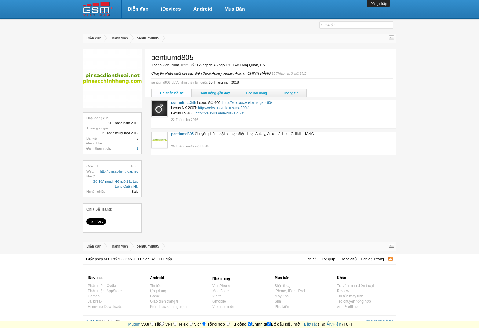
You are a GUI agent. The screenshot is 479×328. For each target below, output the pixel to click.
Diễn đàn (138, 9)
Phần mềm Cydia (102, 286)
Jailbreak (95, 301)
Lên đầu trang (372, 259)
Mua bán (282, 278)
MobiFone (220, 291)
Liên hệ (311, 259)
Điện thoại (283, 286)
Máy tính (282, 296)
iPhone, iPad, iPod (290, 291)
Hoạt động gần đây (214, 93)
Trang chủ (348, 259)
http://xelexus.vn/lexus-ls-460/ (220, 113)
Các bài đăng (256, 93)
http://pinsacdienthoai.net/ (119, 171)
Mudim (134, 324)
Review (343, 291)
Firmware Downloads (105, 306)
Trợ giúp (328, 259)
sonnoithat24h (183, 103)
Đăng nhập (378, 4)
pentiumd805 (182, 134)
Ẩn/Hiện (334, 324)
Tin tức (155, 286)
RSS (390, 258)
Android (202, 9)
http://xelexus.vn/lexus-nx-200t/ (223, 108)
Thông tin (290, 93)
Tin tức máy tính (350, 296)
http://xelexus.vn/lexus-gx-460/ (247, 103)
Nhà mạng (221, 278)
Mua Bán (235, 9)
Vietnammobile (224, 306)
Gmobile (219, 301)
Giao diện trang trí (164, 301)
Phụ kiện (282, 306)
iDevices (171, 9)
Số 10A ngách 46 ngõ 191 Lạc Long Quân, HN (227, 65)
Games (94, 296)
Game (155, 296)
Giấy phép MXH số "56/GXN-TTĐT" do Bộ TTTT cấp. (129, 259)
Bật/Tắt (310, 324)
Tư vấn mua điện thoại (355, 286)
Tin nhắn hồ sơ (171, 93)
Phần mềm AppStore (105, 291)
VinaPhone (221, 286)
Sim (278, 301)
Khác (341, 278)
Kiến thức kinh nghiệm (168, 306)
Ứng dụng (158, 291)
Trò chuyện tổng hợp (354, 301)
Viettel (217, 296)
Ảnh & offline (347, 306)
